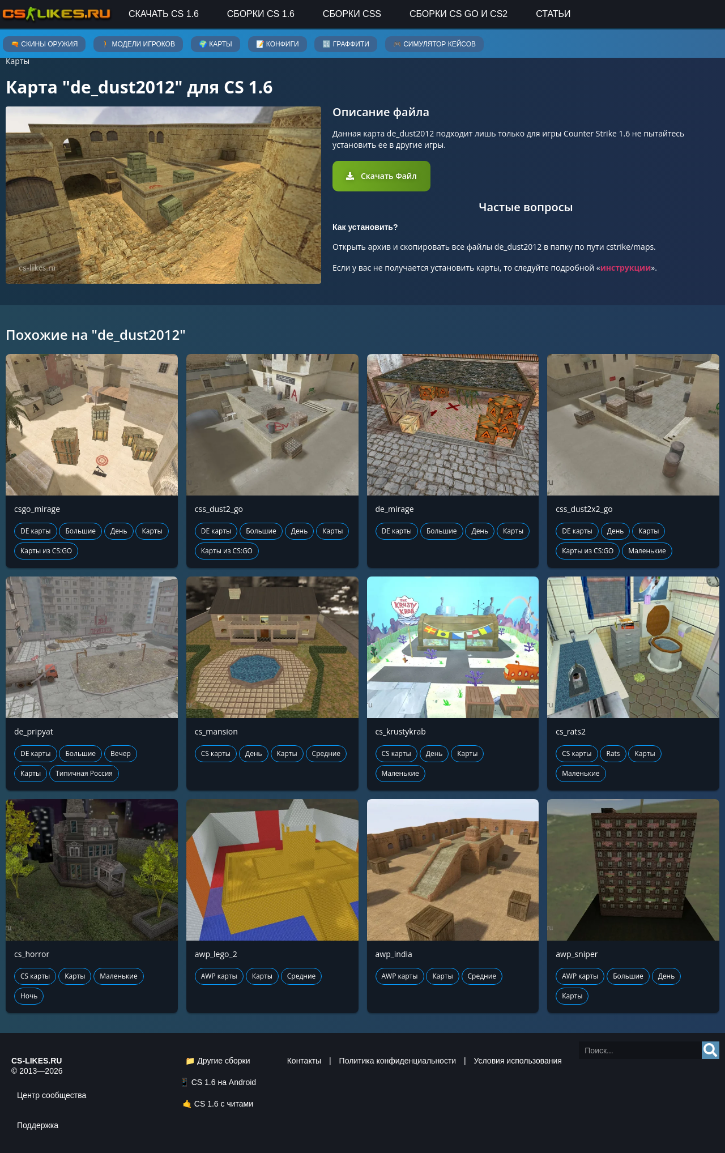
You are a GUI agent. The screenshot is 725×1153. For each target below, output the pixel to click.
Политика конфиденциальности (398, 1060)
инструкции (625, 267)
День (118, 531)
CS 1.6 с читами (223, 1103)
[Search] (710, 1050)
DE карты (35, 531)
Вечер (120, 753)
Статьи (553, 14)
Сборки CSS (352, 14)
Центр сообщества (51, 1095)
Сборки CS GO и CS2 (459, 14)
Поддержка (37, 1125)
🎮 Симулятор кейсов (434, 44)
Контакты (304, 1060)
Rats (613, 753)
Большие (80, 531)
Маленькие (647, 551)
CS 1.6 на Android (223, 1082)
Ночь (28, 996)
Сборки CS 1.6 (261, 14)
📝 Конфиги (277, 44)
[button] (381, 176)
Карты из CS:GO (46, 551)
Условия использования (518, 1060)
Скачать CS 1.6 (164, 14)
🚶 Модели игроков (138, 44)
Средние (326, 753)
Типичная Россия (84, 773)
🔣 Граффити (345, 44)
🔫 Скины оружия (44, 44)
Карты (17, 60)
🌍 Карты (215, 44)
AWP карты (219, 976)
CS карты (216, 753)
